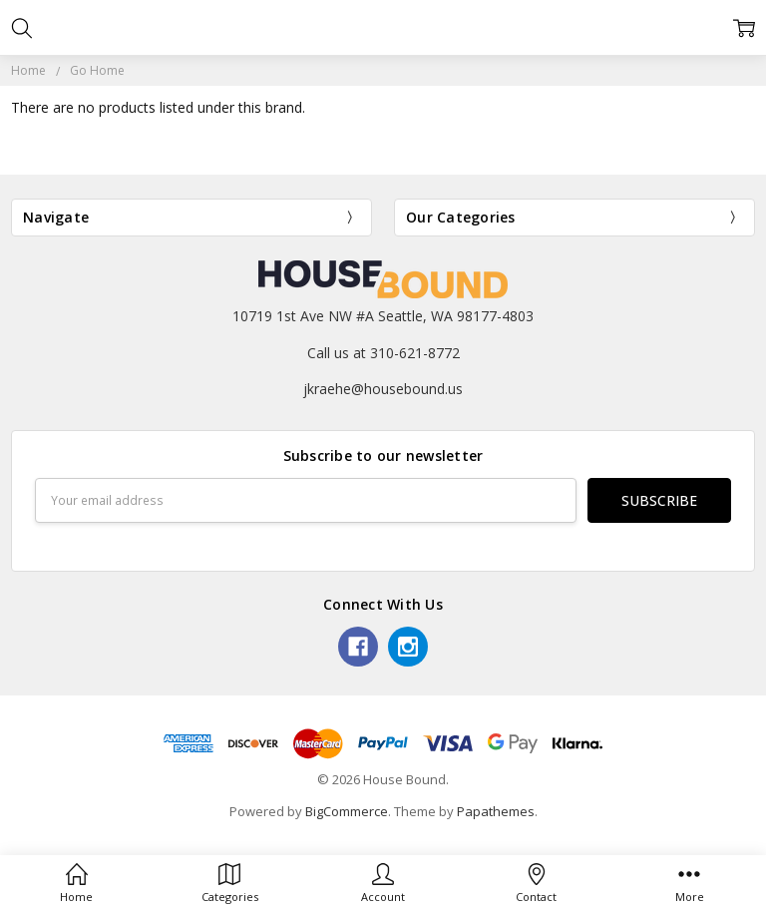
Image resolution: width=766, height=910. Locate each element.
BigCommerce (346, 811)
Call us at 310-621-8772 (383, 352)
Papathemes (496, 811)
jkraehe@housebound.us (383, 388)
